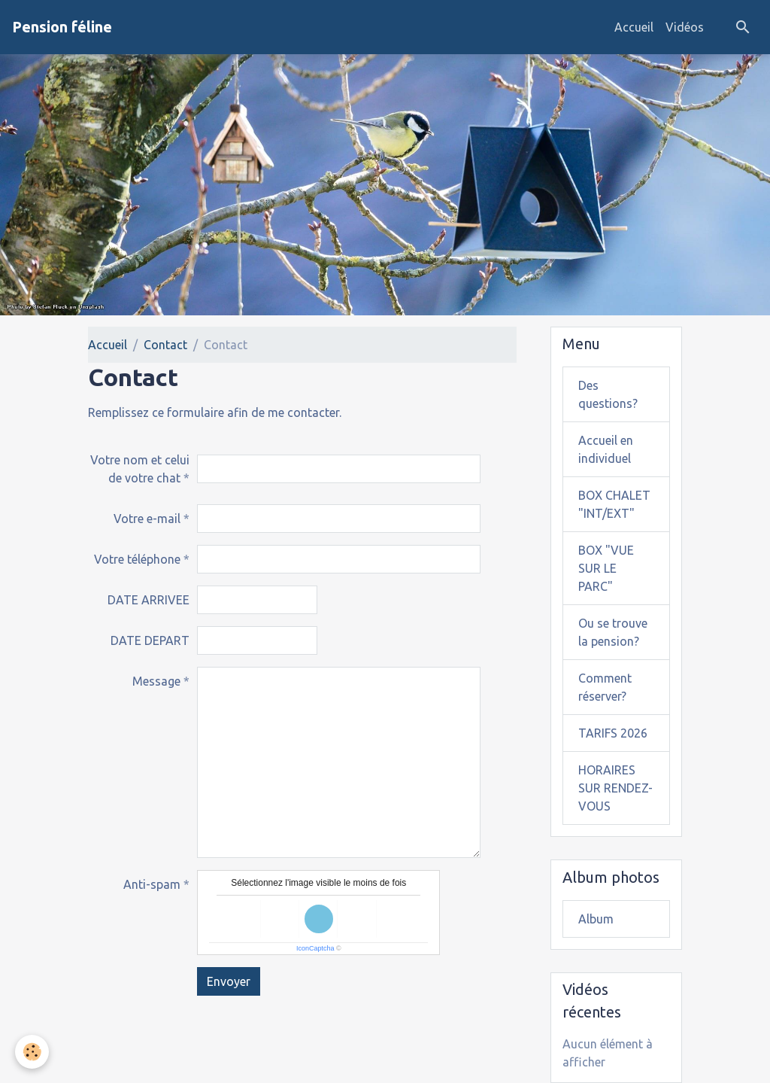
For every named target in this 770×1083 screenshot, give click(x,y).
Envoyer (228, 981)
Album (596, 919)
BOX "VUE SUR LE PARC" (606, 568)
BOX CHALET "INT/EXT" (614, 504)
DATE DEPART (150, 640)
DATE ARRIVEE (148, 600)
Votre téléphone (137, 559)
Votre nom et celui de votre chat (139, 469)
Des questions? (608, 394)
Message (156, 681)
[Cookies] (32, 1052)
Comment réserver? (605, 687)
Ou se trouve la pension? (612, 632)
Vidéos (684, 27)
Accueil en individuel (605, 449)
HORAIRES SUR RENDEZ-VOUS (615, 788)
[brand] (62, 27)
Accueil (633, 27)
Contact (165, 344)
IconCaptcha (315, 948)
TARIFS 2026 (612, 733)
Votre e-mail (147, 518)
